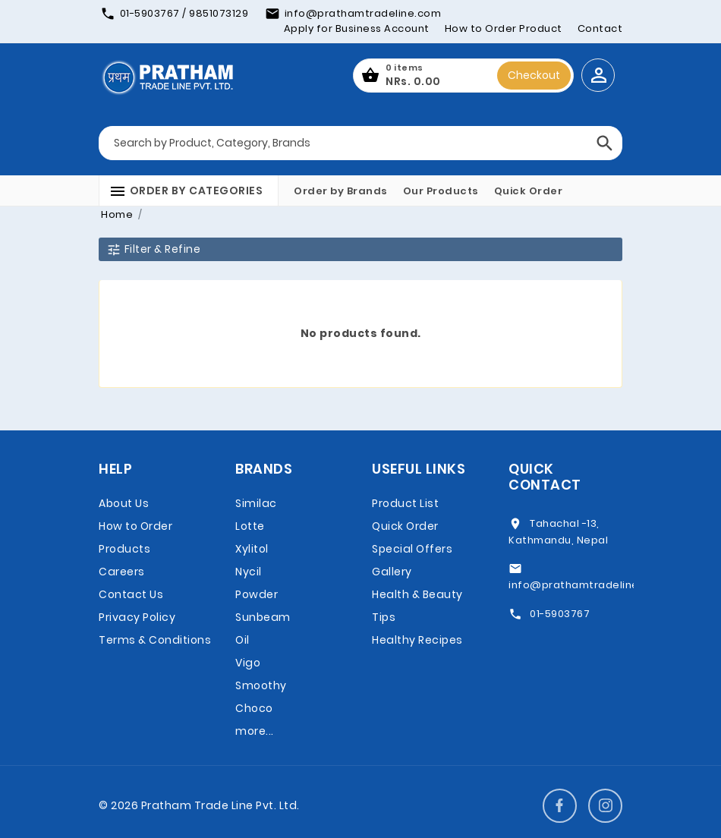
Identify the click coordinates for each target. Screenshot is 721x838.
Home (117, 214)
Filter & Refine (153, 249)
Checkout (534, 75)
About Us (124, 503)
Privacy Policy (137, 617)
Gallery (392, 571)
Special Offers (412, 548)
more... (254, 731)
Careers (122, 571)
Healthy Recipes (417, 639)
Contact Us (131, 594)
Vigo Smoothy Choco (261, 685)
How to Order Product (503, 28)
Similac (256, 503)
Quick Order (528, 191)
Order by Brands (341, 191)
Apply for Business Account (357, 28)
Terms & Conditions (155, 639)
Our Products (441, 191)
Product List (405, 503)
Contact (600, 28)
